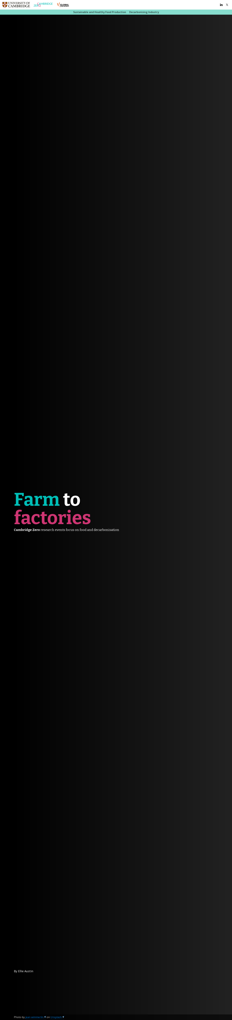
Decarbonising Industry (144, 12)
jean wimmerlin (34, 1017)
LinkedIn (221, 4)
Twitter (227, 4)
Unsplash (56, 1017)
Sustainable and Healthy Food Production (99, 12)
